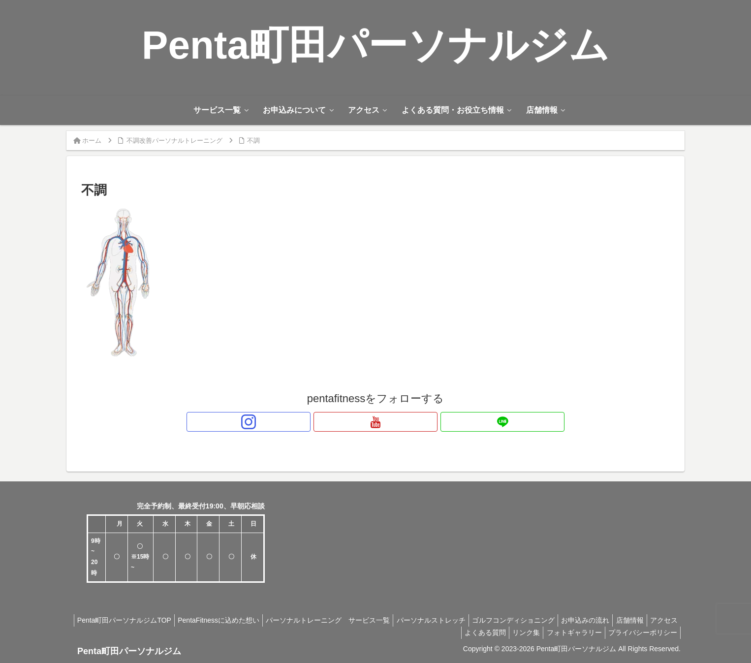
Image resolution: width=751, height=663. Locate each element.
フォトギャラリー (568, 632)
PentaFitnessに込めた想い (232, 620)
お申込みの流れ (614, 620)
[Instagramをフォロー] (353, 422)
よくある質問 (472, 632)
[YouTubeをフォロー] (375, 422)
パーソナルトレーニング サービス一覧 (345, 620)
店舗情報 (662, 620)
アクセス (427, 632)
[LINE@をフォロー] (398, 422)
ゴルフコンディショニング (538, 620)
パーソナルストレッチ (451, 620)
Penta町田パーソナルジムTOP (134, 620)
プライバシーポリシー (640, 632)
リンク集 (517, 632)
